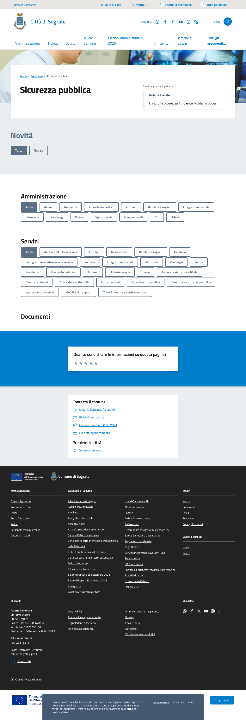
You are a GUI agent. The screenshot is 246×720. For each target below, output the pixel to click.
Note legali (131, 629)
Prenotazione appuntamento (84, 617)
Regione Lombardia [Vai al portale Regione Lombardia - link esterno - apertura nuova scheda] (25, 5)
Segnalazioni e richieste (138, 541)
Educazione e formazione (82, 569)
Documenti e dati (20, 535)
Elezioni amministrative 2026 (125, 40)
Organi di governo (21, 501)
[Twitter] (171, 21)
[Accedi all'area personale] (214, 4)
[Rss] (195, 21)
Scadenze (188, 518)
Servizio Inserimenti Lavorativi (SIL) (145, 553)
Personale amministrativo (25, 530)
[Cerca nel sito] (228, 21)
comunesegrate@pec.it (24, 654)
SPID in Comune (134, 564)
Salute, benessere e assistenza (142, 535)
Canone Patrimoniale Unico (83, 535)
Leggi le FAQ (75, 611)
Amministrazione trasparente (142, 611)
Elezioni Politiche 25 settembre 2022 (89, 575)
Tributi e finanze (134, 575)
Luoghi (186, 547)
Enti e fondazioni (20, 518)
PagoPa (129, 513)
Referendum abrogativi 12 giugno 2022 (147, 530)
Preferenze (161, 702)
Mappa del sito (33, 680)
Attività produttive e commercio (86, 529)
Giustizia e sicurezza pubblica (84, 592)
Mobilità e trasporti (135, 507)
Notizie (38, 150)
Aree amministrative (22, 507)
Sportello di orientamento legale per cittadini (150, 570)
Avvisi (186, 513)
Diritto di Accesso (78, 563)
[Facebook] (164, 21)
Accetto (178, 702)
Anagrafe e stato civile (80, 518)
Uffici (14, 513)
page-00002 (132, 547)
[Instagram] (187, 21)
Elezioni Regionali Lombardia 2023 (87, 580)
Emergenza (74, 586)
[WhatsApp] (156, 21)
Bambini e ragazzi (184, 40)
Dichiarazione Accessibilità (140, 634)
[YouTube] (179, 21)
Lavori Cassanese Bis (137, 501)
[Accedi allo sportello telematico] (175, 4)
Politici (14, 524)
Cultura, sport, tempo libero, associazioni (91, 557)
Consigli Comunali (193, 524)
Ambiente (161, 43)
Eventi (186, 553)
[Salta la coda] (110, 4)
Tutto (18, 150)
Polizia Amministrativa (137, 518)
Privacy (129, 617)
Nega (191, 702)
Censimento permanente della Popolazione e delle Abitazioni (93, 543)
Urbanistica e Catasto (137, 581)
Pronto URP (21, 661)
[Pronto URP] (140, 4)
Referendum (132, 524)
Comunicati (189, 507)
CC (12, 680)
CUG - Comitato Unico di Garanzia (87, 552)
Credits (19, 680)
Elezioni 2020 (132, 587)
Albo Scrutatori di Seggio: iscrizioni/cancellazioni (82, 504)
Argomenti (37, 76)
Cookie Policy (132, 623)
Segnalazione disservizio (82, 623)
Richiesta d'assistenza (81, 629)
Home (23, 76)
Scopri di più (222, 700)
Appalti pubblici (76, 524)
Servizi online (132, 558)
